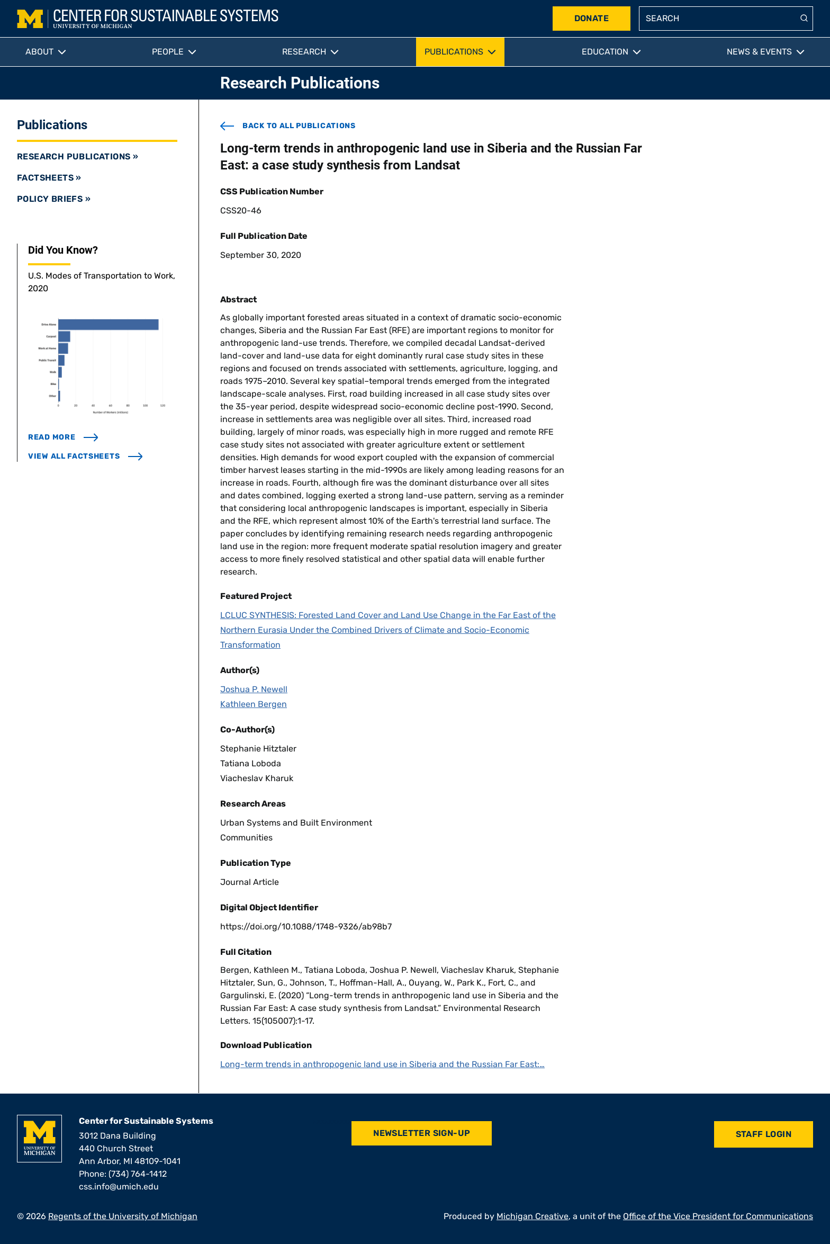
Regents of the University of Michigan (122, 1216)
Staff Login (763, 1134)
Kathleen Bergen (253, 704)
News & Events (759, 52)
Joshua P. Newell (253, 689)
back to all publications (288, 126)
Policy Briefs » (54, 199)
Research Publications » (77, 156)
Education (605, 52)
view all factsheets (85, 456)
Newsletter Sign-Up (421, 1133)
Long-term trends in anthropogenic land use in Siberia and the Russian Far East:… (382, 1064)
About (39, 52)
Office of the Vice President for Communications (718, 1216)
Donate (591, 18)
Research (304, 52)
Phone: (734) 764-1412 (123, 1174)
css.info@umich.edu (119, 1187)
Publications (454, 52)
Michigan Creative (533, 1216)
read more (63, 437)
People (168, 52)
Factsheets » (49, 178)
